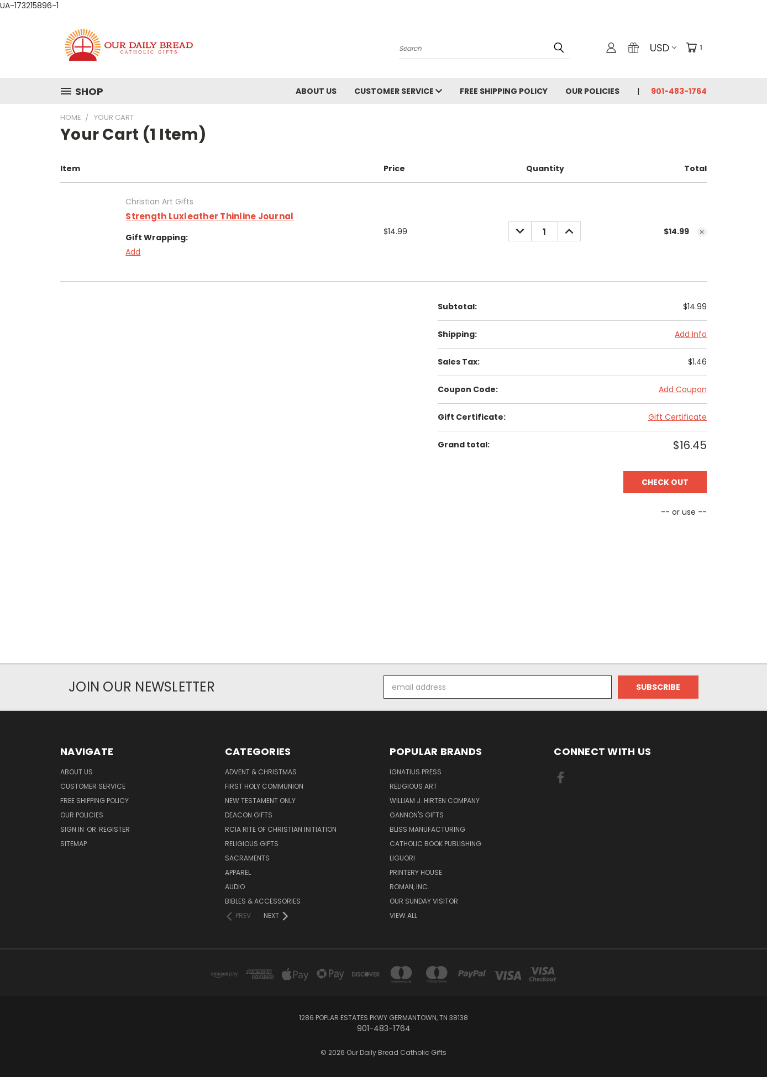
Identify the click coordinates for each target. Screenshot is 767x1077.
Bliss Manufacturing (427, 829)
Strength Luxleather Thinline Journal (209, 216)
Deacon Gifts (248, 815)
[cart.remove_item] (702, 232)
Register (114, 829)
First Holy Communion (264, 786)
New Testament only (260, 800)
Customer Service (398, 91)
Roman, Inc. (409, 886)
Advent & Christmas (261, 772)
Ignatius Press (416, 772)
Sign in (73, 829)
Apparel (238, 872)
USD (663, 48)
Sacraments (247, 858)
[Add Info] (691, 334)
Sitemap (73, 843)
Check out (665, 482)
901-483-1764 (679, 91)
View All (403, 915)
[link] (383, 643)
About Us (316, 91)
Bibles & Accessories (263, 901)
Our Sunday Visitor (424, 901)
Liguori (402, 858)
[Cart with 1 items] (698, 47)
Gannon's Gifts (417, 815)
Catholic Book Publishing (435, 843)
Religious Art (413, 786)
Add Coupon (683, 389)
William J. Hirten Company (435, 800)
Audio (235, 886)
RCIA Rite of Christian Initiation (281, 829)
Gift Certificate (677, 417)
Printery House (416, 872)
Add (132, 251)
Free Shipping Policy (504, 91)
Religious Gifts (252, 843)
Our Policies (592, 91)
